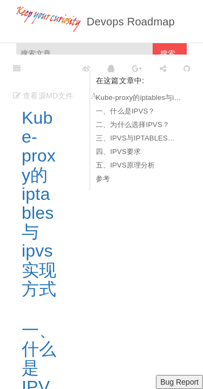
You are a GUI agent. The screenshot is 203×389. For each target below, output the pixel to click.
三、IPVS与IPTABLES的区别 (138, 138)
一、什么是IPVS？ (125, 111)
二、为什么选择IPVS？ (132, 124)
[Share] (163, 68)
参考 (103, 179)
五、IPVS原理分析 (125, 165)
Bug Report (179, 382)
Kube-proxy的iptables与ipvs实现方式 (138, 97)
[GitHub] (187, 68)
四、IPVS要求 (118, 151)
